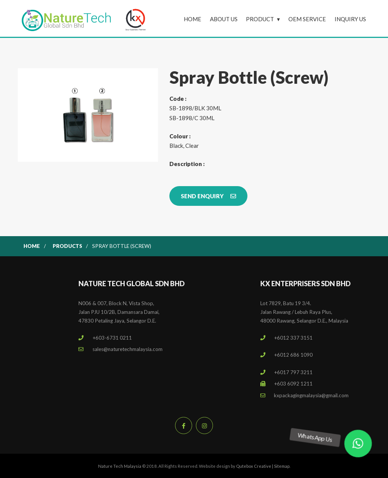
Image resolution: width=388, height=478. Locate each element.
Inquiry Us (350, 19)
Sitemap (281, 466)
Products (67, 246)
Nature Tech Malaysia (119, 466)
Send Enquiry (208, 196)
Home (192, 19)
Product (260, 19)
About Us (224, 19)
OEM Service (307, 19)
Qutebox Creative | (255, 466)
